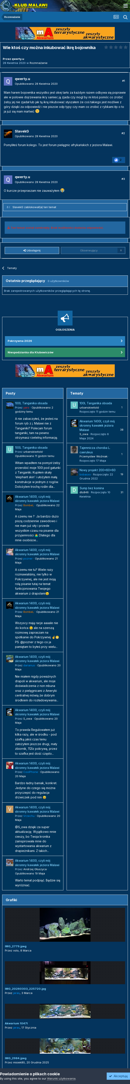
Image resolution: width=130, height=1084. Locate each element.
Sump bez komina (92, 488)
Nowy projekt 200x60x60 (98, 470)
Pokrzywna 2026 (20, 341)
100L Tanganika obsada (31, 403)
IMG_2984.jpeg (16, 1058)
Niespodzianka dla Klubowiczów (30, 352)
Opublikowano (36, 83)
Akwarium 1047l (16, 1023)
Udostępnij (32, 250)
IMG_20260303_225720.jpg (25, 988)
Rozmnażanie (39, 63)
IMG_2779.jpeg (16, 946)
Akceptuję (118, 1076)
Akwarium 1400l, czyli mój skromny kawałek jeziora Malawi (97, 426)
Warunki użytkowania (61, 1078)
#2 (123, 133)
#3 (123, 178)
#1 (123, 80)
